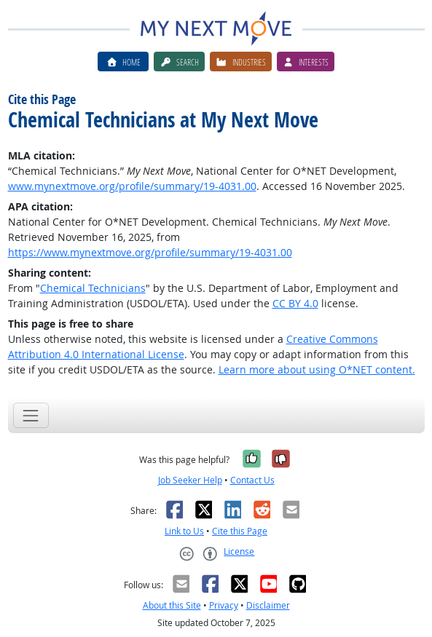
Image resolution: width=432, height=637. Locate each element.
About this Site (172, 605)
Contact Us (252, 480)
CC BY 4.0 (295, 303)
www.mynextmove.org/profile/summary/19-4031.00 (132, 186)
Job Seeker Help (190, 480)
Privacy (223, 605)
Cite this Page (239, 531)
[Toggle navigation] (31, 415)
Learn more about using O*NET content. (317, 369)
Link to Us (184, 531)
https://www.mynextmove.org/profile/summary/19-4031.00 (150, 252)
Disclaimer (268, 605)
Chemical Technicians (93, 288)
